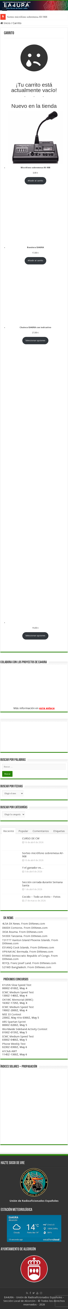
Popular (23, 831)
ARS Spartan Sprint (14, 1021)
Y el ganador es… (33, 867)
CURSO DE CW (30, 838)
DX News (8, 918)
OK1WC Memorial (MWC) (17, 999)
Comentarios (41, 831)
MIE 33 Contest (11, 1014)
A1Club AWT (9, 1051)
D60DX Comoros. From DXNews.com (25, 927)
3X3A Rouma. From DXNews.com (22, 932)
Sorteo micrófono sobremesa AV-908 (27, 16)
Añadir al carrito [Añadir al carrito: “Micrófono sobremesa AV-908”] (35, 181)
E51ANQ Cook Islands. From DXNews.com (28, 947)
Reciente (8, 831)
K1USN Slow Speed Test (16, 985)
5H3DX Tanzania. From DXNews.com (24, 936)
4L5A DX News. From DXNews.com (23, 923)
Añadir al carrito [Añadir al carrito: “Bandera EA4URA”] (35, 260)
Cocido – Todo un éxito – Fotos (41, 896)
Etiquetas (59, 831)
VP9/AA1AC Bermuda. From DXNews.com (27, 951)
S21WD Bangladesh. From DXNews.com (26, 967)
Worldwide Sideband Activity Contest (24, 1029)
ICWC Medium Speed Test (18, 992)
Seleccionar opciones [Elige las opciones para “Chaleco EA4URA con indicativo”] (35, 340)
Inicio (5, 23)
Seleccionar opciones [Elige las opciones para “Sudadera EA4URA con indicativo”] (35, 635)
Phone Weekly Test (14, 1043)
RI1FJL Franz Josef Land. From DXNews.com (29, 963)
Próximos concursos (15, 979)
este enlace (47, 708)
